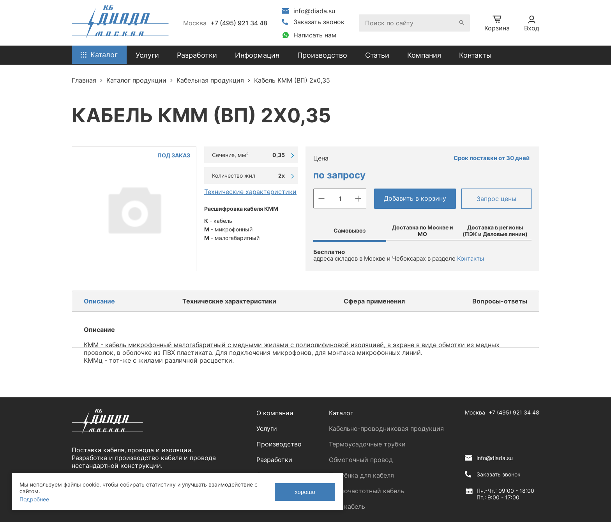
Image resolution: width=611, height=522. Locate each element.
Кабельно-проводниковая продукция (386, 428)
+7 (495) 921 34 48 (238, 23)
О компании (274, 413)
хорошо (305, 491)
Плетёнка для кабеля (361, 475)
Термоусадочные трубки (367, 444)
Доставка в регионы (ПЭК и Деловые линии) (495, 230)
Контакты (475, 55)
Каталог (341, 413)
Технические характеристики (250, 192)
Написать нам (314, 35)
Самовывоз (350, 230)
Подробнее (34, 499)
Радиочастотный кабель (366, 491)
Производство (322, 55)
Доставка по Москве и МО (422, 230)
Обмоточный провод (361, 460)
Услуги (266, 428)
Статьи (377, 55)
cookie (91, 484)
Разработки (274, 460)
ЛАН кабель (347, 506)
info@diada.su (314, 11)
